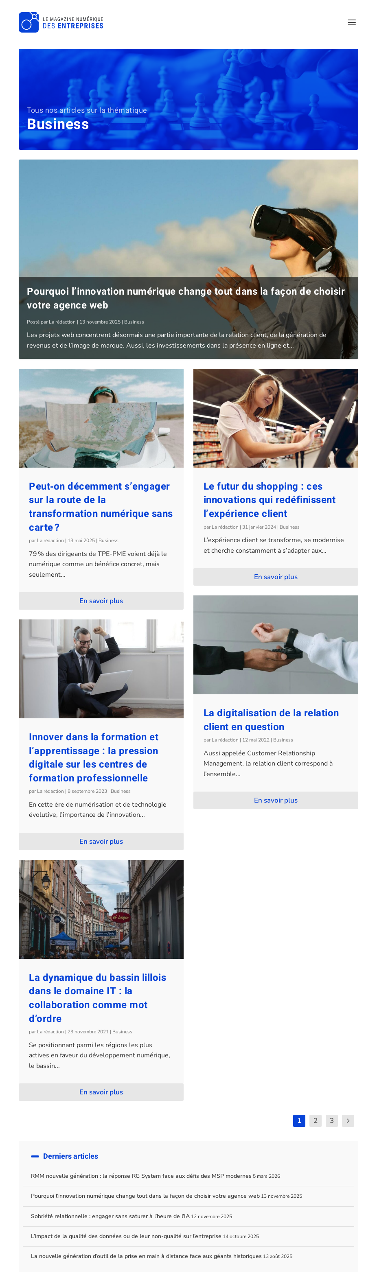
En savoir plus (101, 601)
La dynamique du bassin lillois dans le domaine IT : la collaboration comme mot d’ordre (97, 998)
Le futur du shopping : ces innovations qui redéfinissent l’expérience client (270, 500)
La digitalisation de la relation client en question (271, 720)
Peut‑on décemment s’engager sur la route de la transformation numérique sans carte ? (101, 507)
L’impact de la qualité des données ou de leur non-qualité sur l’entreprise (126, 1236)
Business (134, 322)
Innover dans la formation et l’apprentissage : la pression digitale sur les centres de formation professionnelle (93, 757)
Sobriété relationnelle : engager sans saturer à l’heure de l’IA (110, 1216)
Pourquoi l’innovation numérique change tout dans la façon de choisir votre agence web (186, 298)
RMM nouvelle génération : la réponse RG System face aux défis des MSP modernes (141, 1176)
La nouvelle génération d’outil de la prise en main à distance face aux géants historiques (146, 1256)
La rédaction (62, 322)
